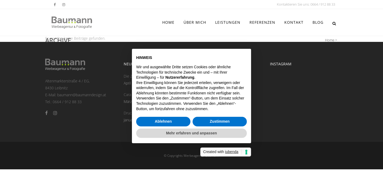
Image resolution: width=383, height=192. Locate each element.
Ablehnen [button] (163, 121)
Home (329, 40)
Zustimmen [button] (220, 121)
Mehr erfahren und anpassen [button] (191, 133)
